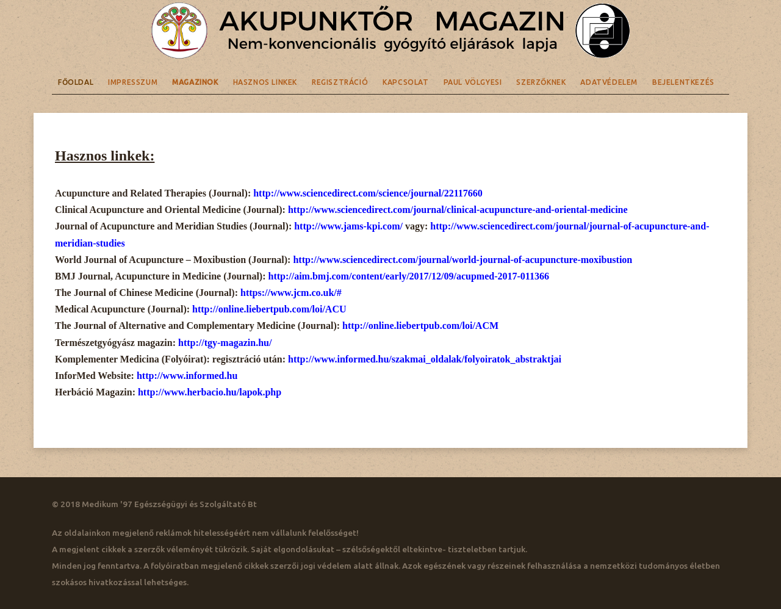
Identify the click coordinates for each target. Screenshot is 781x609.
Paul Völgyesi (473, 82)
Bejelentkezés (683, 82)
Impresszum (132, 82)
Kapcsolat (405, 82)
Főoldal (75, 82)
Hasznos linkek (265, 82)
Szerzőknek (541, 82)
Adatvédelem (609, 82)
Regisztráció (340, 82)
